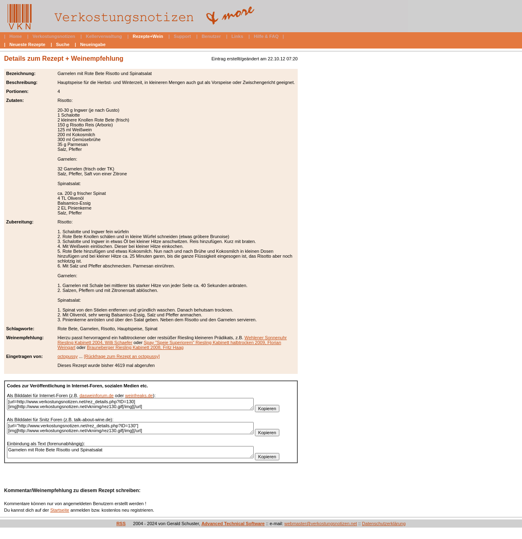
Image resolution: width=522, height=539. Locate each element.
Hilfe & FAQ (266, 36)
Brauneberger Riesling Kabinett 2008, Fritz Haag (135, 347)
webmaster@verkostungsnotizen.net (320, 523)
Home (15, 36)
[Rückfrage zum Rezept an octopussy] (122, 356)
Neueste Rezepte (27, 44)
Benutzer (211, 36)
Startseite (59, 510)
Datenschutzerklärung (384, 523)
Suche (62, 44)
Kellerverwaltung (104, 36)
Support (182, 36)
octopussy (68, 356)
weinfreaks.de (139, 395)
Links (237, 36)
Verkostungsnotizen (54, 36)
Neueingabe (92, 44)
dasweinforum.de (97, 395)
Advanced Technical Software (233, 523)
